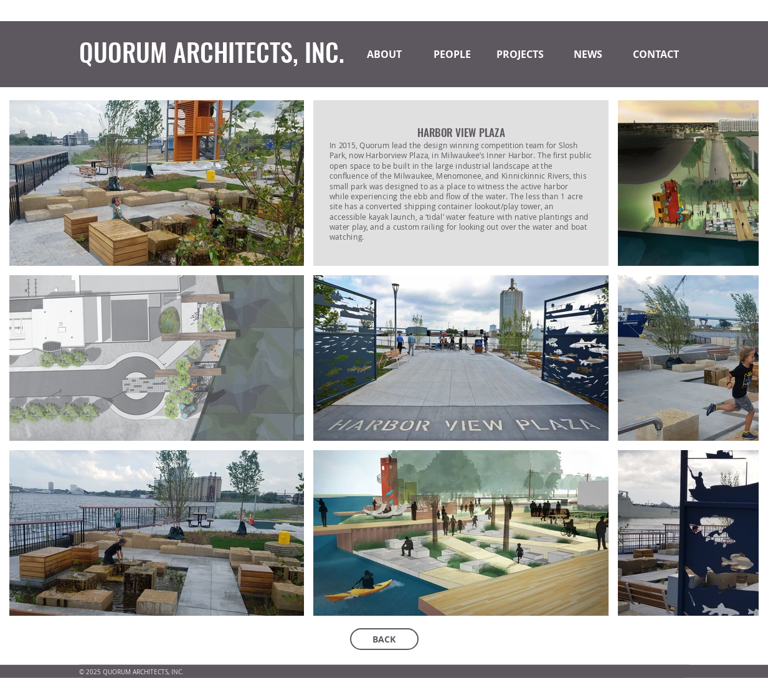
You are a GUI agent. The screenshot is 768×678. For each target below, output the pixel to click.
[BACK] (384, 639)
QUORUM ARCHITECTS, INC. (211, 51)
